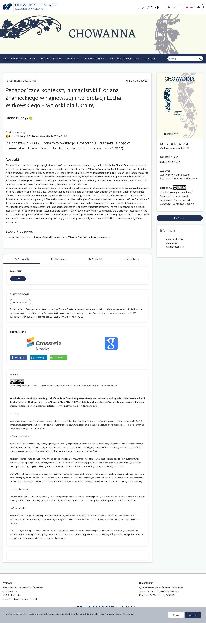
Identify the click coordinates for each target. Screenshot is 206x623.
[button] (18, 357)
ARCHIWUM (73, 58)
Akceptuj (193, 615)
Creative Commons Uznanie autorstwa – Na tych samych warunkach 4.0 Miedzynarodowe (77, 385)
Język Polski (193, 7)
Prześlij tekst (179, 218)
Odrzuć (176, 615)
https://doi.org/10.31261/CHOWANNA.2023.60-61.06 (36, 136)
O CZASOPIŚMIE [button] (93, 58)
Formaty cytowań (19, 302)
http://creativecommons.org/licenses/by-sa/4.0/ (32, 424)
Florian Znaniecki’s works (47, 237)
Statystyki (96, 259)
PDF (18, 278)
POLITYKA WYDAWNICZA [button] (123, 58)
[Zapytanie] (185, 58)
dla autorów (172, 242)
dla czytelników (174, 239)
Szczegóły (22, 259)
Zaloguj (172, 7)
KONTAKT (149, 58)
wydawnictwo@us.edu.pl (23, 598)
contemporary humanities (19, 237)
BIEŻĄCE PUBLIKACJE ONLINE (18, 58)
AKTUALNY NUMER (51, 58)
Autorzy (133, 259)
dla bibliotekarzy (175, 246)
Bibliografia (58, 259)
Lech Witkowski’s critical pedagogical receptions (87, 237)
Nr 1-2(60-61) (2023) (137, 80)
